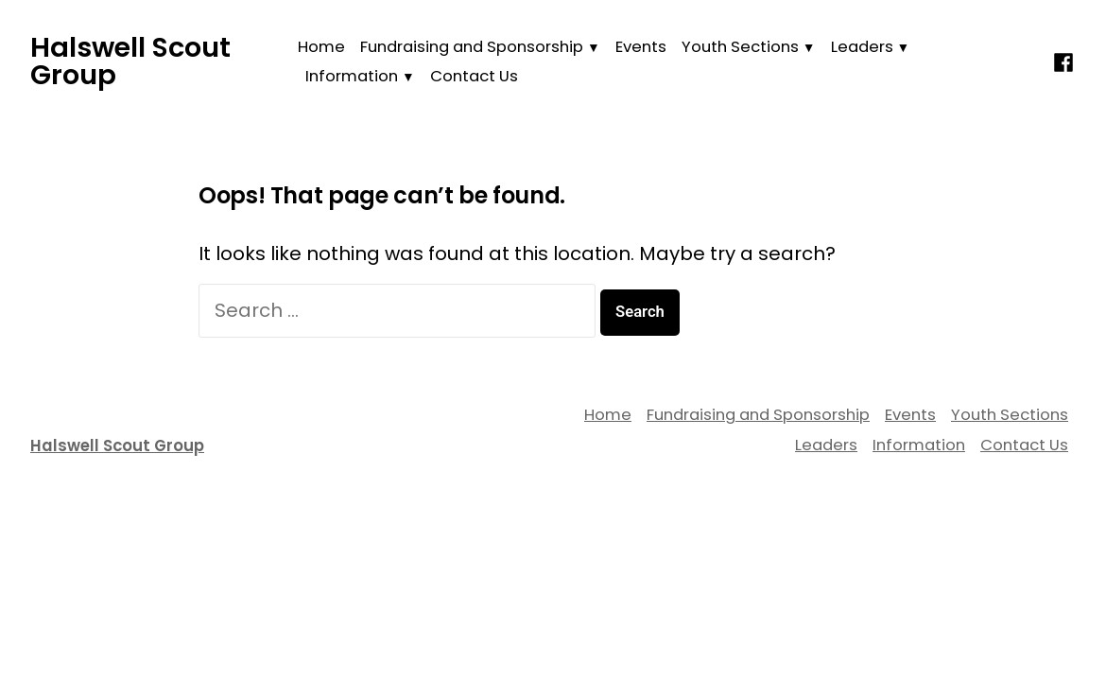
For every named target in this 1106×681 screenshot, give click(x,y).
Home (321, 47)
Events (640, 47)
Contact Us (474, 76)
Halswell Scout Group (130, 61)
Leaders (862, 47)
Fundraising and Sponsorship (471, 47)
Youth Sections (740, 47)
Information (351, 76)
